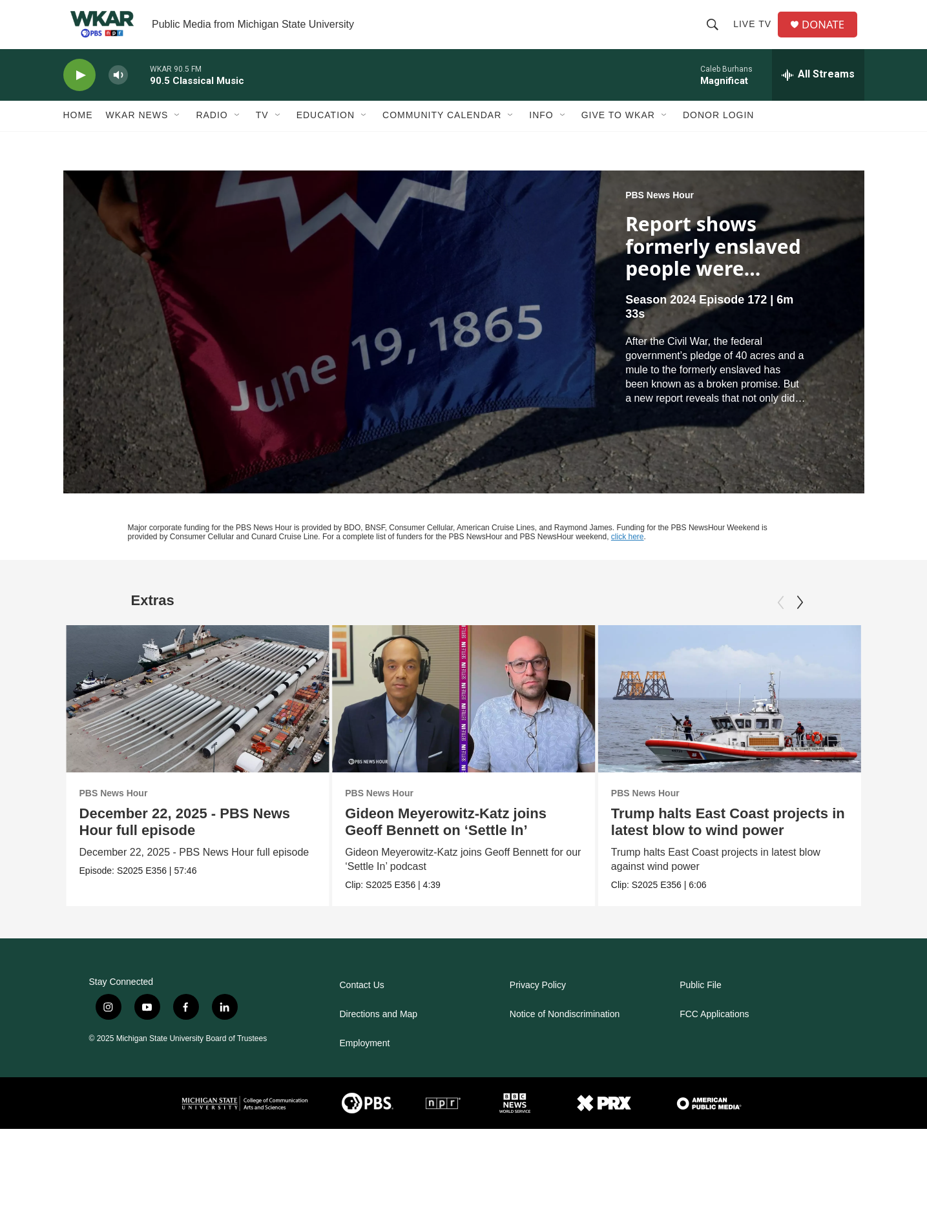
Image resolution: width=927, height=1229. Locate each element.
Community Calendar (441, 134)
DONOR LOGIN (719, 134)
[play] (79, 94)
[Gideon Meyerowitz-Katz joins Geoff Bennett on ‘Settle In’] (473, 717)
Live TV (755, 33)
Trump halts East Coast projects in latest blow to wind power (727, 841)
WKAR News (137, 134)
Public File (701, 1004)
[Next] (799, 621)
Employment (365, 1063)
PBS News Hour (659, 214)
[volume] (118, 93)
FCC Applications (714, 1033)
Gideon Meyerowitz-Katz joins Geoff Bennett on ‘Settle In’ (456, 841)
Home (78, 134)
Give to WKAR (618, 134)
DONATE (828, 34)
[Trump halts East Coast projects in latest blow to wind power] (729, 717)
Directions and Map (379, 1033)
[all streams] (818, 93)
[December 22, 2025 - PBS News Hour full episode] (198, 717)
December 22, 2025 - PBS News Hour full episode (185, 841)
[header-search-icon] (715, 33)
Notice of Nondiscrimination (565, 1033)
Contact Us (362, 1004)
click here (627, 556)
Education (326, 134)
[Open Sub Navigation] (177, 134)
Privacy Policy (538, 1004)
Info (541, 134)
